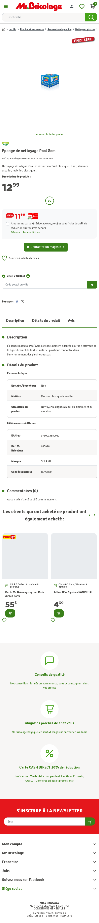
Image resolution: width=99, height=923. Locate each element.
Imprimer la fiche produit (50, 134)
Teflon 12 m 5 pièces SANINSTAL (73, 592)
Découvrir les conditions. (26, 232)
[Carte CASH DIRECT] (49, 753)
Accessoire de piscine (59, 29)
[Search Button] (91, 17)
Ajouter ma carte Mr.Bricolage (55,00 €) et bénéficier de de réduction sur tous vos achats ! (49, 226)
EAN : (33, 158)
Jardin (12, 29)
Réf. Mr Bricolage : (11, 158)
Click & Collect (16, 276)
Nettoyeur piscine (85, 29)
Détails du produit (46, 320)
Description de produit (16, 176)
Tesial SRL (66, 915)
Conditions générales (49, 908)
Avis (71, 320)
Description (15, 320)
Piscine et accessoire (32, 29)
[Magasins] (49, 708)
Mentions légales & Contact (49, 905)
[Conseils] (49, 660)
